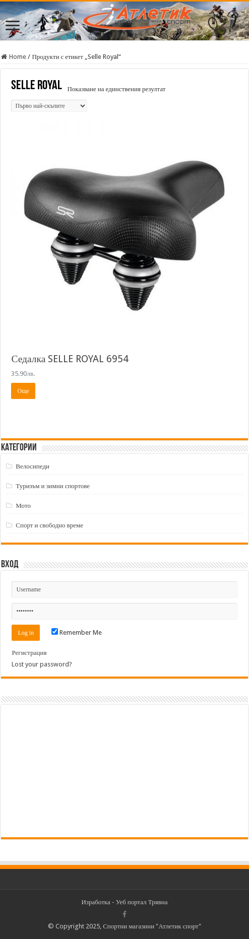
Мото (23, 505)
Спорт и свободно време (49, 525)
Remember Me (76, 632)
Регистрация (29, 652)
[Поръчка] (49, 106)
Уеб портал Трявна (142, 902)
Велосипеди (32, 466)
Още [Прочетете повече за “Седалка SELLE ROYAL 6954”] (23, 390)
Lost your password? (42, 664)
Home (17, 56)
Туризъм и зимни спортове (53, 486)
